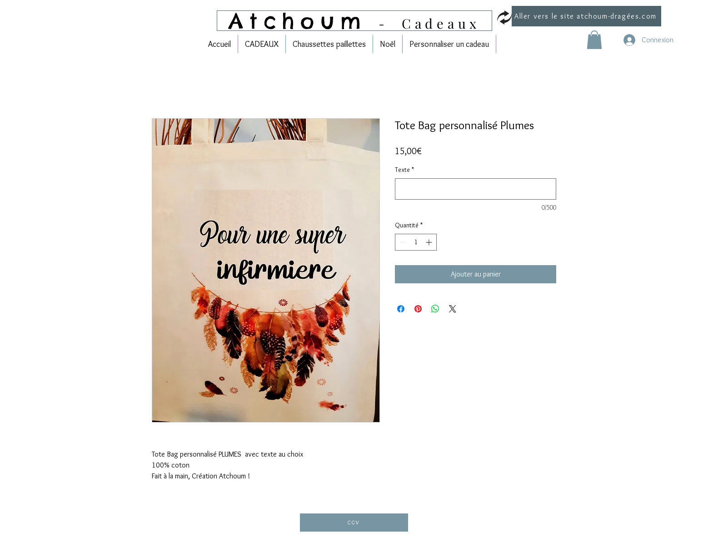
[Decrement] (402, 242)
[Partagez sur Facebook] (400, 308)
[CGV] (354, 522)
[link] (594, 39)
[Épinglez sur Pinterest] (418, 308)
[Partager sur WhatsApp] (435, 308)
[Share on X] (452, 308)
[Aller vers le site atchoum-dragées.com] (586, 16)
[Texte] (475, 189)
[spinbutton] (416, 242)
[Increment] (429, 242)
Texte (404, 170)
